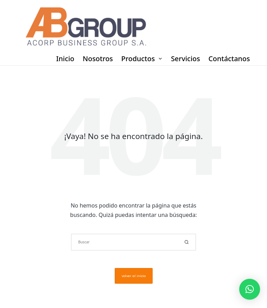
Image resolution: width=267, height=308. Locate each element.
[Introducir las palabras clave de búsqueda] (133, 242)
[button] (186, 242)
